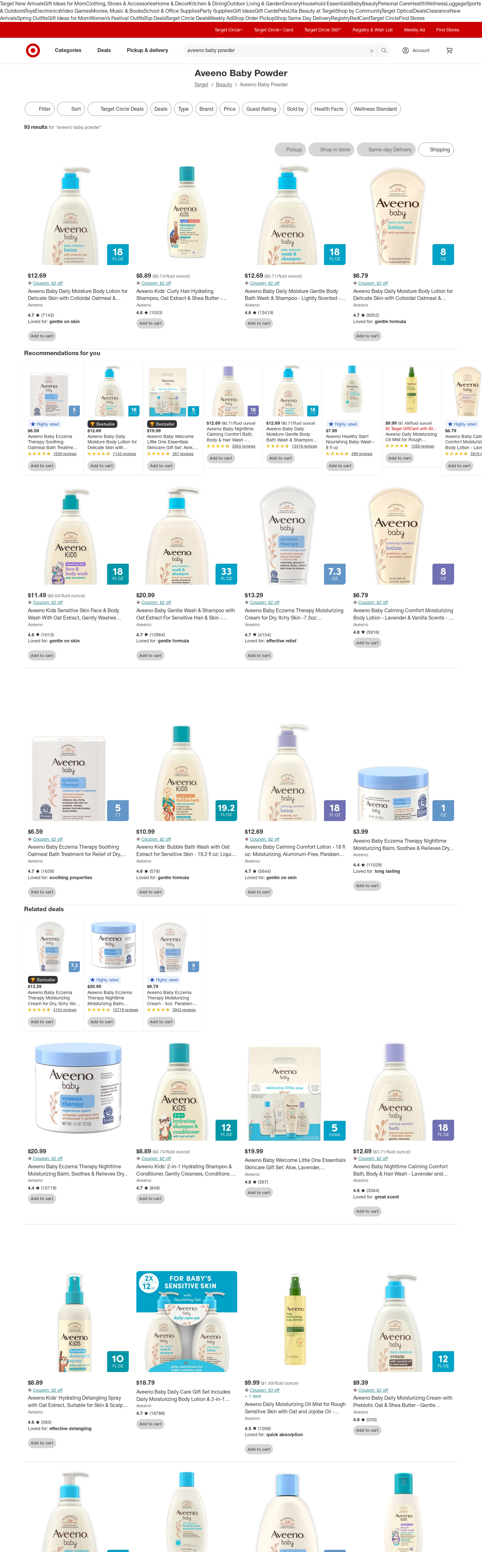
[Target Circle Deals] (118, 109)
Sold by (295, 109)
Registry (340, 18)
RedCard (360, 18)
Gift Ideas (244, 11)
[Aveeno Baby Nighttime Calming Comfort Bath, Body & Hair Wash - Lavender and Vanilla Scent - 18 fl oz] (403, 1172)
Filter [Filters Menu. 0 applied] (39, 109)
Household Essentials (325, 3)
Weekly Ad (220, 18)
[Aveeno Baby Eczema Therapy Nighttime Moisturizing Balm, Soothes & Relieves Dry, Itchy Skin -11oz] (78, 1172)
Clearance (438, 11)
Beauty (370, 3)
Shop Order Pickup (253, 18)
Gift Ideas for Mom (65, 3)
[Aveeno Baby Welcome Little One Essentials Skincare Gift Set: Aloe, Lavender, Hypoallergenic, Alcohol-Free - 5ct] (295, 1165)
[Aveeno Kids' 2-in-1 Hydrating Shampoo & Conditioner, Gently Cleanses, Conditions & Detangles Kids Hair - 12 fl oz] (186, 1172)
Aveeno (35, 305)
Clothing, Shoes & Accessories (120, 3)
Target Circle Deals (187, 18)
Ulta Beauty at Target (312, 11)
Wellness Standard (375, 109)
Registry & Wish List (373, 29)
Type (183, 109)
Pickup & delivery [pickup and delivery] (150, 50)
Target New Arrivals (22, 3)
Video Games (75, 11)
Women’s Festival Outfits (117, 18)
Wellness (436, 3)
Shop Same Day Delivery (303, 18)
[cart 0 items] (450, 50)
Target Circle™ (229, 29)
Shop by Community (358, 11)
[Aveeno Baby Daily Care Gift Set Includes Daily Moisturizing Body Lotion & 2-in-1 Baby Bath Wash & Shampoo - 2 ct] (186, 1397)
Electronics (47, 11)
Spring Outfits (32, 18)
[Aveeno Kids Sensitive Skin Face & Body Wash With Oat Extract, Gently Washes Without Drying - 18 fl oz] (78, 614)
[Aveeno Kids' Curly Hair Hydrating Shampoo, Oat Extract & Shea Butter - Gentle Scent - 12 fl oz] (186, 295)
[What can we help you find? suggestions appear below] (287, 50)
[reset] (372, 51)
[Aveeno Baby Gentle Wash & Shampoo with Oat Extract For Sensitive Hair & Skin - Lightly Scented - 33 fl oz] (186, 614)
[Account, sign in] (418, 50)
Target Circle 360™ (322, 29)
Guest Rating (261, 109)
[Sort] (71, 109)
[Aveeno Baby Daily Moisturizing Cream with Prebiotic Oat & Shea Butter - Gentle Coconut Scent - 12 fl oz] (403, 1403)
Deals (419, 11)
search (384, 51)
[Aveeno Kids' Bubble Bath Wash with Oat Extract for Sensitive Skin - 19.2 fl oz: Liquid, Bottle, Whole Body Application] (186, 853)
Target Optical (397, 11)
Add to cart (42, 335)
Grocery (292, 3)
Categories (71, 50)
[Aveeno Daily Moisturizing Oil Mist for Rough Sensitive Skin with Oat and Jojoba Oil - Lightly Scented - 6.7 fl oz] (295, 1410)
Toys (30, 11)
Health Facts (329, 109)
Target (201, 84)
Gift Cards (266, 11)
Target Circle (384, 18)
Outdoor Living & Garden (255, 3)
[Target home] (33, 50)
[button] (45, 424)
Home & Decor (172, 3)
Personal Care (394, 3)
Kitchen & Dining (208, 3)
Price (230, 109)
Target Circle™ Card (273, 29)
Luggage (456, 3)
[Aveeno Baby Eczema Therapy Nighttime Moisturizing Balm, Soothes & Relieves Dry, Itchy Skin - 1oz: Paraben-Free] (403, 846)
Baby (356, 3)
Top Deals (155, 18)
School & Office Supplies (172, 11)
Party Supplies (216, 11)
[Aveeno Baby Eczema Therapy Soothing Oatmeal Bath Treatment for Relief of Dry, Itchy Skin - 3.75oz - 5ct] (78, 853)
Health (418, 3)
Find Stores (412, 18)
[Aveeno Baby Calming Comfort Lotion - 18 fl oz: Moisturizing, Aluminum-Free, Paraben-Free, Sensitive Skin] (295, 853)
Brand (206, 109)
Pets (283, 11)
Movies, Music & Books (117, 11)
